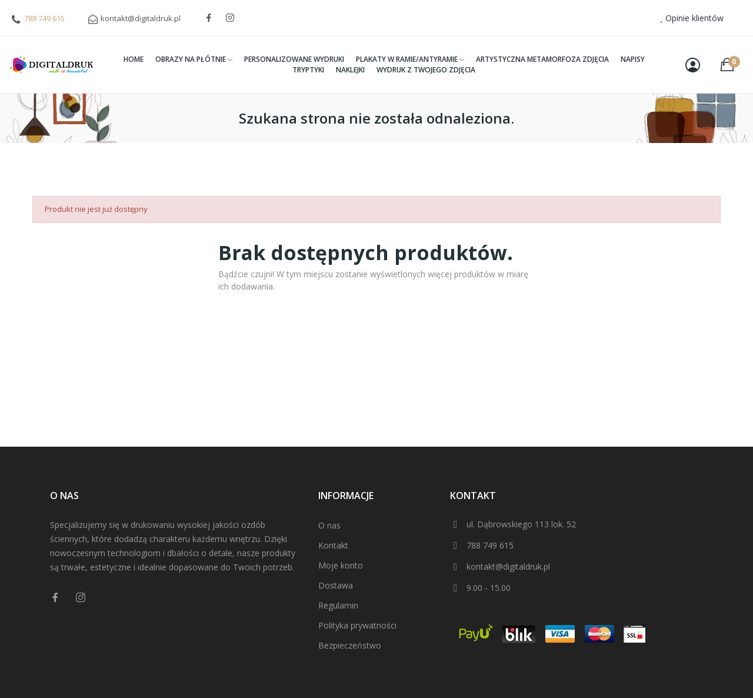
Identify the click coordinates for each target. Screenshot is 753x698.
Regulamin (338, 605)
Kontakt (333, 545)
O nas (329, 525)
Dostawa (335, 585)
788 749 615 (44, 18)
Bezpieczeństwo (349, 645)
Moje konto (340, 565)
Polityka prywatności (357, 625)
